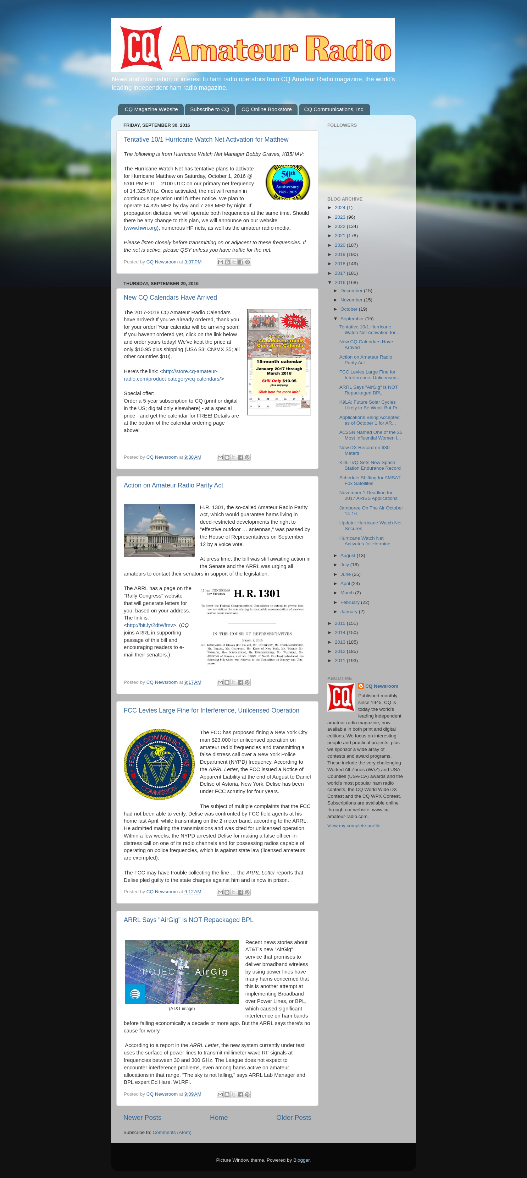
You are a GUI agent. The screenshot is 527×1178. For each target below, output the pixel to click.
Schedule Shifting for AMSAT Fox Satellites (370, 480)
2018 (341, 263)
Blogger (301, 1160)
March (347, 592)
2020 (341, 245)
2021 (341, 235)
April (345, 583)
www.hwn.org (141, 228)
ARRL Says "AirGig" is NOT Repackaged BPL (189, 919)
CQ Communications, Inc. (334, 109)
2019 (341, 254)
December (352, 290)
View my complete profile (354, 825)
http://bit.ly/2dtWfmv (150, 625)
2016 (341, 282)
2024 (341, 207)
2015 (341, 623)
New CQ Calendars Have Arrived (170, 297)
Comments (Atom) (172, 1132)
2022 (341, 226)
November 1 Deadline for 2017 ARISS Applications (368, 495)
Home (219, 1117)
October (349, 309)
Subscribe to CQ (209, 109)
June (346, 574)
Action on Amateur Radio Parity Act (173, 485)
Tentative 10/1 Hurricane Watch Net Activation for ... (370, 329)
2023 (341, 217)
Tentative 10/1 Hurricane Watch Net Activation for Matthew (206, 139)
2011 (341, 660)
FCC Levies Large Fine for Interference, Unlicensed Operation (211, 710)
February (350, 602)
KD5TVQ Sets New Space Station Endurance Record (370, 465)
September (352, 318)
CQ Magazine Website (151, 109)
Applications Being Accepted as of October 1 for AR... (369, 420)
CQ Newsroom (381, 686)
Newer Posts (142, 1117)
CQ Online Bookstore (267, 109)
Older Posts (293, 1117)
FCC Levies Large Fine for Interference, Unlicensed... (370, 374)
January (349, 611)
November (352, 299)
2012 (341, 651)
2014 (341, 632)
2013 (341, 642)
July (345, 564)
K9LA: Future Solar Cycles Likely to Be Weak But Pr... (370, 404)
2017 (341, 273)
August (348, 555)
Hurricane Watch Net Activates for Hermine (364, 540)
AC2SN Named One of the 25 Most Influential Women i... (371, 435)
